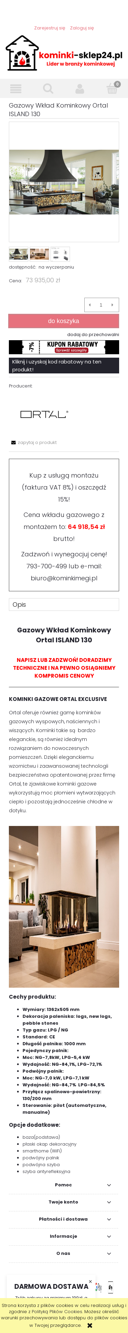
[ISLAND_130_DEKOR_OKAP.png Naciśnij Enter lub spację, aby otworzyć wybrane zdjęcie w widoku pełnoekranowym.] (64, 182)
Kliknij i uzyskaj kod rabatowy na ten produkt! (56, 365)
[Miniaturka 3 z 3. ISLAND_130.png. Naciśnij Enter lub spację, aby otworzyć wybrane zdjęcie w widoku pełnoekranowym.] (60, 254)
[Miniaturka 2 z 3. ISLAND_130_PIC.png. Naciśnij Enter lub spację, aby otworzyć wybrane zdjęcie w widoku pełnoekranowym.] (39, 254)
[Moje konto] (80, 89)
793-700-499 (46, 566)
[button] (16, 89)
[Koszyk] (112, 88)
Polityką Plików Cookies (57, 1311)
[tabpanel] (64, 897)
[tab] (64, 604)
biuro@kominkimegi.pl (64, 578)
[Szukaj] (48, 88)
